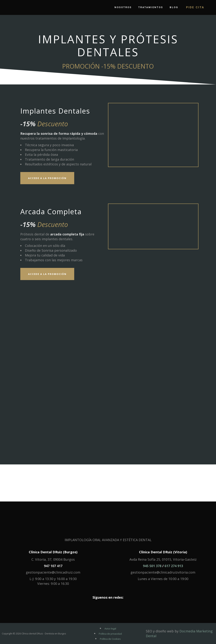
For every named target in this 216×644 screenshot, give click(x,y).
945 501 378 (152, 566)
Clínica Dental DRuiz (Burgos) (53, 552)
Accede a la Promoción (47, 178)
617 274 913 (173, 566)
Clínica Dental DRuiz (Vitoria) (163, 552)
